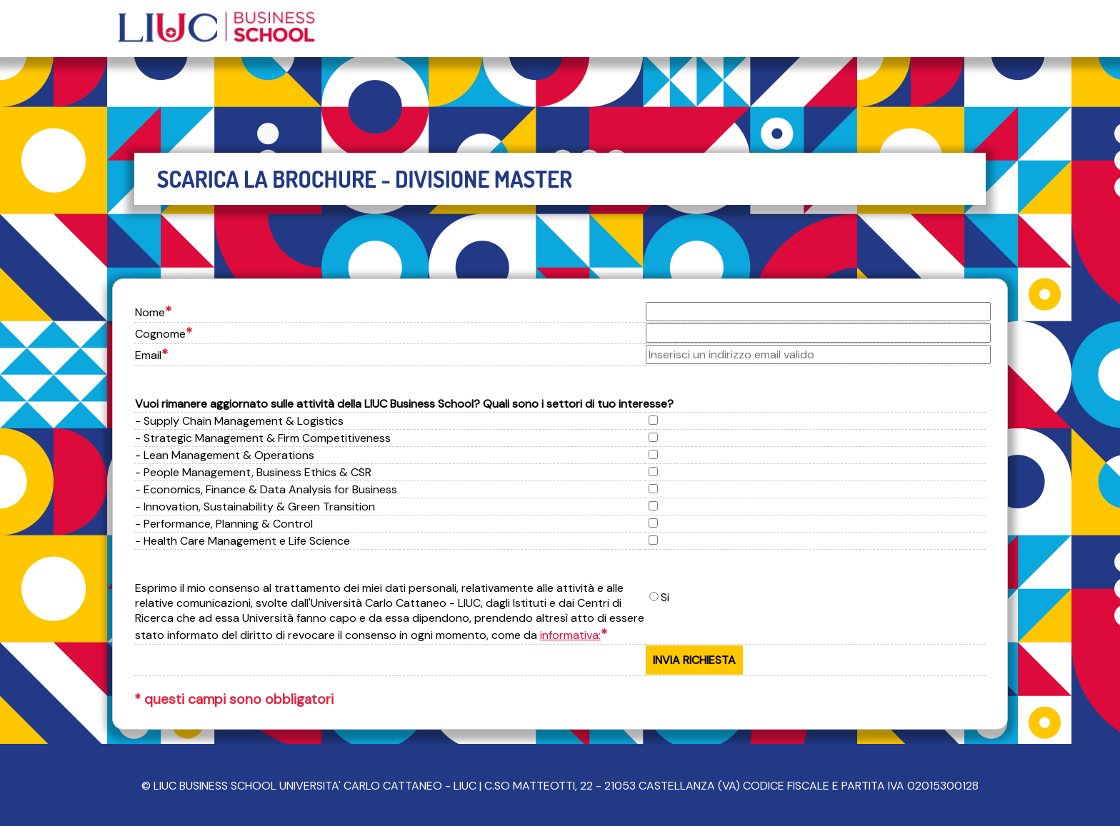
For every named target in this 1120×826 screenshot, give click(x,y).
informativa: (570, 635)
